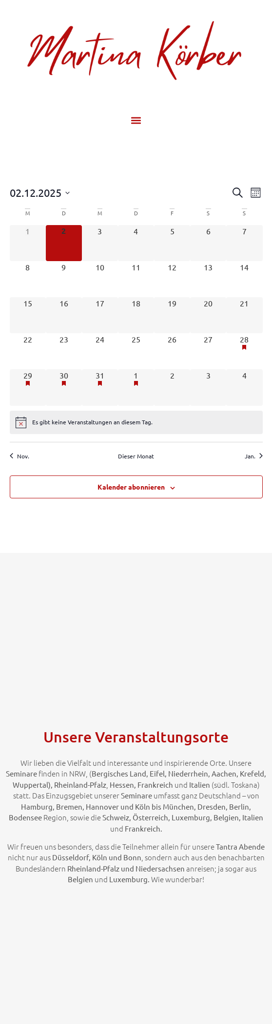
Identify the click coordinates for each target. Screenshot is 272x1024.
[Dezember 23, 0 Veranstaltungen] (64, 351)
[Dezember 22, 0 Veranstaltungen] (28, 351)
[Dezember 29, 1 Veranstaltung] (28, 387)
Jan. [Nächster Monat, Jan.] (254, 456)
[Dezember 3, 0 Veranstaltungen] (100, 243)
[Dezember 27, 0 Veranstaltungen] (208, 351)
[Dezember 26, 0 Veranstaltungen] (172, 351)
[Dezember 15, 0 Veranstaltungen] (28, 315)
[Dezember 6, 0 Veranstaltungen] (208, 243)
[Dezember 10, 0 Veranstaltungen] (100, 279)
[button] (136, 120)
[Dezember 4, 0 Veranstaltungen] (136, 243)
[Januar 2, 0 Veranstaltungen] (172, 387)
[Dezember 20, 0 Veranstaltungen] (208, 315)
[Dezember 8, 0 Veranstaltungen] (28, 279)
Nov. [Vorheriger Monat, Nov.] (19, 456)
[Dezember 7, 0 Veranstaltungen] (244, 243)
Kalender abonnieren (131, 486)
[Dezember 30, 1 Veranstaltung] (64, 387)
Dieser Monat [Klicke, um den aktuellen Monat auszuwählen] (136, 456)
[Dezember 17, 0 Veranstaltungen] (100, 315)
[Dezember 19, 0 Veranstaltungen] (172, 315)
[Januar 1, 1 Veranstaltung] (136, 387)
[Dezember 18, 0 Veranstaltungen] (136, 315)
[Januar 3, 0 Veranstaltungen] (208, 387)
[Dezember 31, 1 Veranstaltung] (100, 387)
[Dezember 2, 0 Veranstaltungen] (64, 243)
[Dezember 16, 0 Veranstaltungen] (64, 315)
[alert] (136, 422)
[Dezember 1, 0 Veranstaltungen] (28, 243)
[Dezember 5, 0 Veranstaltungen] (172, 243)
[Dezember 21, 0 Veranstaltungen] (244, 315)
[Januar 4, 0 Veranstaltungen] (244, 387)
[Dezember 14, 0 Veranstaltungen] (244, 279)
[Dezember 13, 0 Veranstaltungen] (208, 279)
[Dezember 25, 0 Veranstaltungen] (136, 351)
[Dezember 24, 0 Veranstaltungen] (100, 351)
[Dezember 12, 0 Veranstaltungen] (172, 279)
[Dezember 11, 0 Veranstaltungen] (136, 279)
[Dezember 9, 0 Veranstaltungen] (64, 279)
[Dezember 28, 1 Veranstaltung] (244, 351)
